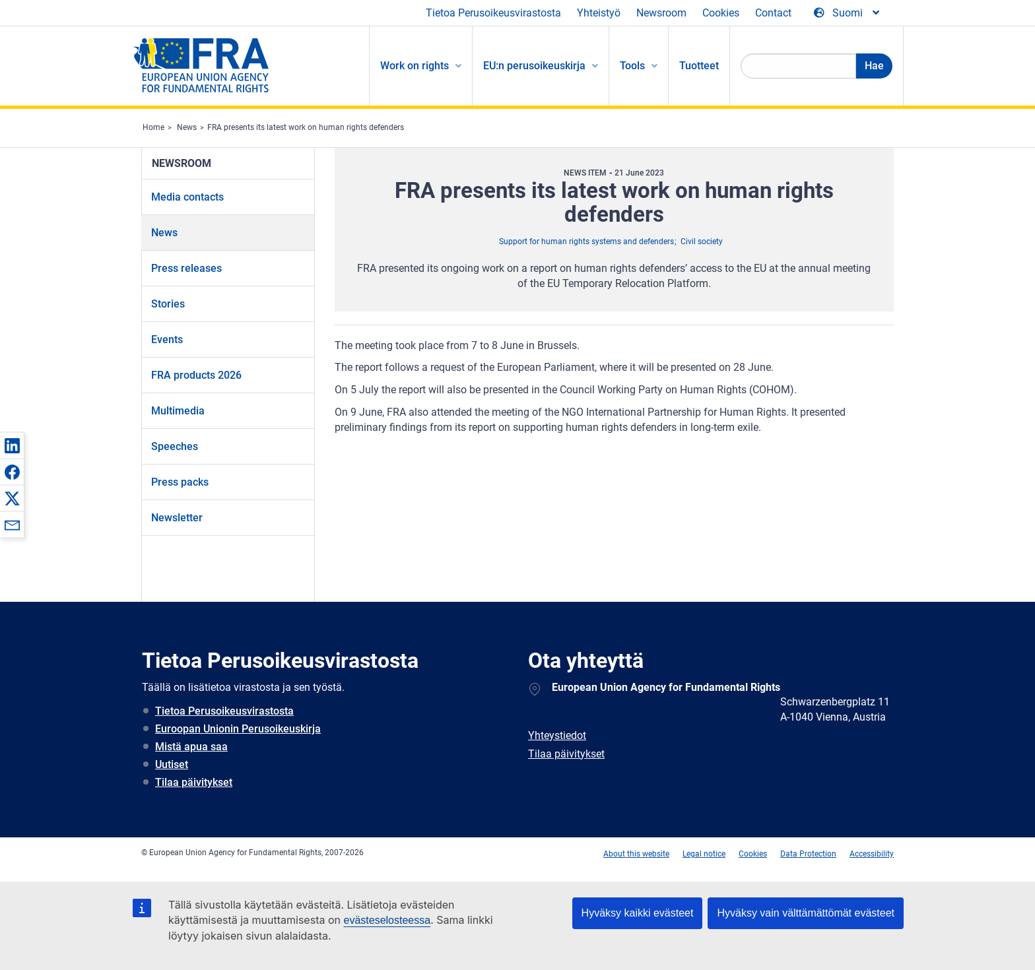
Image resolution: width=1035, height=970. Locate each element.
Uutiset (171, 764)
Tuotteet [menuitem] (699, 65)
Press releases (186, 268)
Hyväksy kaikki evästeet (638, 913)
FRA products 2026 (196, 375)
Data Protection (808, 853)
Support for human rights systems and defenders (586, 241)
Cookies (720, 13)
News (187, 127)
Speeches (174, 446)
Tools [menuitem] (632, 65)
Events (167, 339)
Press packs (180, 482)
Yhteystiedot (557, 735)
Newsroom (661, 13)
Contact (773, 13)
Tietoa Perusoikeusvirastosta (493, 13)
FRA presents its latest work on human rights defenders (305, 127)
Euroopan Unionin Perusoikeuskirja (238, 729)
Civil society (702, 241)
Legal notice (704, 853)
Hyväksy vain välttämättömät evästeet (805, 913)
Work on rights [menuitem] (414, 65)
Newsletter (177, 517)
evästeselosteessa (386, 920)
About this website (636, 853)
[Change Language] (847, 13)
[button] (12, 445)
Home (153, 127)
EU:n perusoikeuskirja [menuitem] (534, 65)
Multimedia (178, 410)
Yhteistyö (598, 13)
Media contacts (187, 197)
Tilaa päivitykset (193, 782)
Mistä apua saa (191, 746)
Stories (168, 304)
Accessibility (872, 853)
